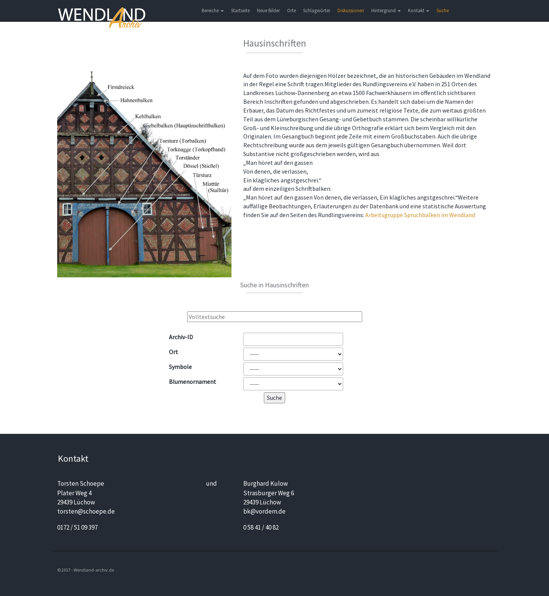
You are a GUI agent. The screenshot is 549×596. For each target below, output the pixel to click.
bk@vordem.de (264, 511)
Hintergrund (386, 10)
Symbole (180, 366)
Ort (173, 352)
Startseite (240, 10)
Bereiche (213, 10)
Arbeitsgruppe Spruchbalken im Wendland (420, 215)
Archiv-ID (181, 337)
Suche (443, 10)
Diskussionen (350, 10)
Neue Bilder (268, 10)
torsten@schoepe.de (86, 511)
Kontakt (418, 10)
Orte (291, 10)
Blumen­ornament (192, 381)
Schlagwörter (316, 10)
